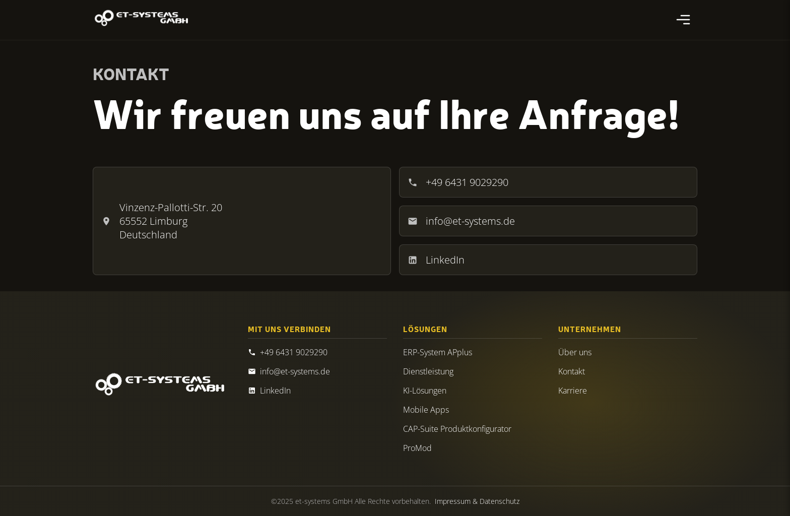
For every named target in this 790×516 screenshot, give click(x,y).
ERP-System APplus (437, 352)
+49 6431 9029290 (458, 182)
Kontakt (571, 371)
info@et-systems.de (461, 221)
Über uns (574, 352)
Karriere (572, 390)
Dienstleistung (428, 371)
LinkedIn (436, 260)
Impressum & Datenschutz (477, 501)
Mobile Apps (426, 409)
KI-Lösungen (424, 390)
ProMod (417, 448)
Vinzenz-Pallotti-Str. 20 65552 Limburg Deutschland (161, 221)
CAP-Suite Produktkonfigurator (457, 428)
